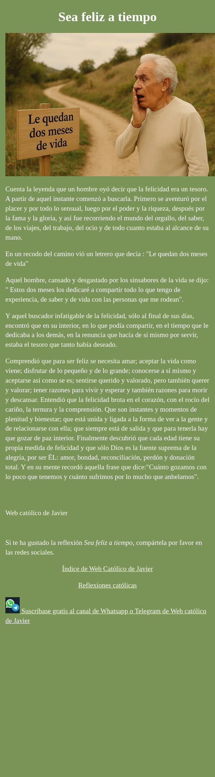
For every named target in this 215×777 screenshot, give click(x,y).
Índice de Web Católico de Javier (107, 568)
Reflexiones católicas (107, 585)
